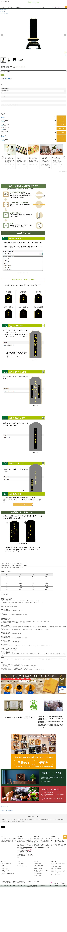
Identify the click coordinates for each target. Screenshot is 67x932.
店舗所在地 (53, 861)
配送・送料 (20, 836)
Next (65, 35)
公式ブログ (4, 871)
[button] (65, 157)
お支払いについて (39, 867)
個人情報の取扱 (36, 881)
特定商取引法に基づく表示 (25, 881)
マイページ (27, 7)
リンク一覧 (16, 881)
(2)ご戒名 (2, 92)
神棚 (3, 865)
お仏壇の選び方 (38, 871)
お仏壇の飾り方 (38, 873)
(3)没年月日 (3, 96)
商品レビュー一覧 (5, 870)
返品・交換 (36, 836)
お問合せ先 (53, 836)
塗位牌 (7, 13)
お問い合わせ (9, 881)
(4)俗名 (2, 100)
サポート (36, 861)
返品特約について (4, 806)
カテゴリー (3, 861)
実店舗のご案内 (5, 868)
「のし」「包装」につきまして (41, 870)
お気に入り (19, 7)
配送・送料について (39, 865)
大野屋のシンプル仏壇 (6, 863)
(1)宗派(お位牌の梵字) (5, 88)
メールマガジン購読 (23, 867)
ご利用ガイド (3, 841)
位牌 (4, 11)
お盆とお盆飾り (38, 875)
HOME (2, 7)
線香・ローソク (5, 867)
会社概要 (3, 881)
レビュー (42, 7)
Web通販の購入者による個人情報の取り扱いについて (14, 882)
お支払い (2, 836)
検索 (66, 7)
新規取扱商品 (6, 9)
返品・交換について (39, 868)
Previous (2, 35)
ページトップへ (65, 833)
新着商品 (10, 7)
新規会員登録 (21, 863)
